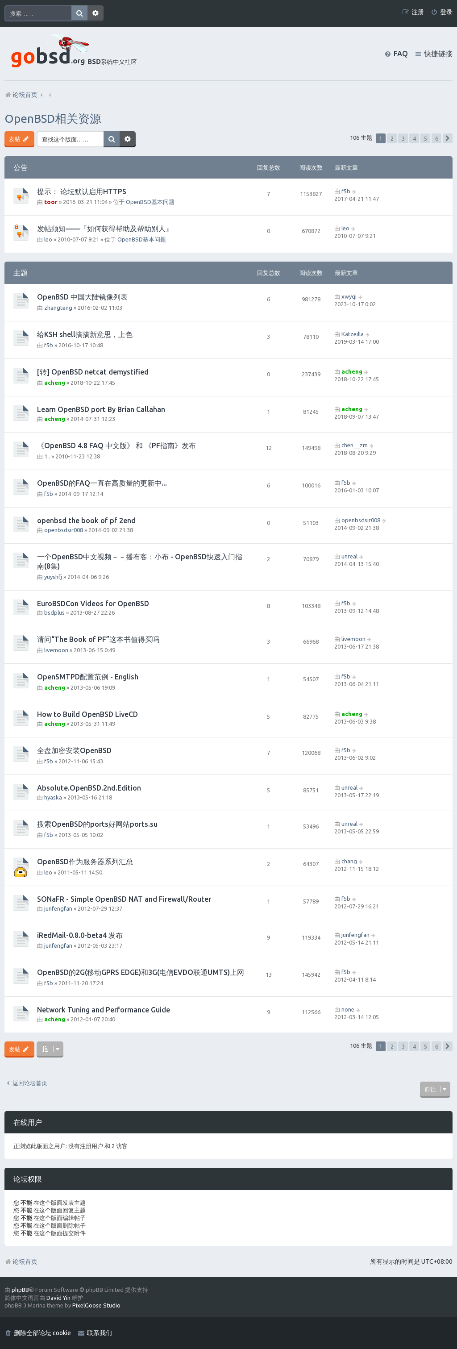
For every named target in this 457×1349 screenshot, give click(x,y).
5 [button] (425, 138)
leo (48, 239)
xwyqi (349, 296)
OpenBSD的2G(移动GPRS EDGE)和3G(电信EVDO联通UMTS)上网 (140, 972)
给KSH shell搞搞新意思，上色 (85, 334)
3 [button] (403, 138)
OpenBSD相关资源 (52, 118)
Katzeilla (352, 334)
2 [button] (392, 138)
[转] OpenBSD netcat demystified (93, 372)
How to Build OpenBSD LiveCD (87, 714)
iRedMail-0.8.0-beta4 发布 (80, 935)
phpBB (20, 1290)
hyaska (53, 797)
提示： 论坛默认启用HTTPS (81, 191)
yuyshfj (53, 577)
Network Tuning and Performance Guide (103, 1010)
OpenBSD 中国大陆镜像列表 (82, 297)
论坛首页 (20, 1261)
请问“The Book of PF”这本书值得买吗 (98, 639)
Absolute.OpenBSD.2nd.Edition (89, 788)
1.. (47, 456)
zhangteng (58, 307)
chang (349, 861)
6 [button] (436, 138)
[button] (448, 138)
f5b (345, 191)
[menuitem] (442, 12)
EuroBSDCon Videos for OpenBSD (93, 604)
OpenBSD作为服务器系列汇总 (85, 862)
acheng (54, 382)
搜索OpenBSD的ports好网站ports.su (97, 824)
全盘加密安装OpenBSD (74, 750)
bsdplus (54, 612)
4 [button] (414, 138)
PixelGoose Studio (96, 1305)
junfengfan (58, 908)
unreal (349, 556)
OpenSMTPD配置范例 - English (87, 677)
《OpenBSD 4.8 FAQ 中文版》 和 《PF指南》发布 (116, 445)
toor (51, 202)
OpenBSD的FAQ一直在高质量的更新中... (102, 483)
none (347, 1009)
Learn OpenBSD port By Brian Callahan (101, 409)
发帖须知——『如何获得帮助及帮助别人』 (105, 229)
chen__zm (354, 445)
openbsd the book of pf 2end (86, 520)
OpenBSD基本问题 (150, 202)
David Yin (58, 1298)
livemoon (56, 650)
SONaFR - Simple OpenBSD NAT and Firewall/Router (124, 899)
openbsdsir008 (63, 530)
